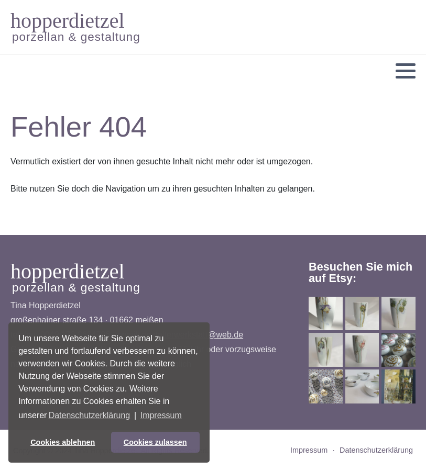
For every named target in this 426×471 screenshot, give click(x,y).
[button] (406, 71)
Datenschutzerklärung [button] (89, 415)
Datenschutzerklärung (376, 450)
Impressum (308, 450)
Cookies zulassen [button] (155, 442)
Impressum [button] (161, 415)
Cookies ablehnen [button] (62, 442)
